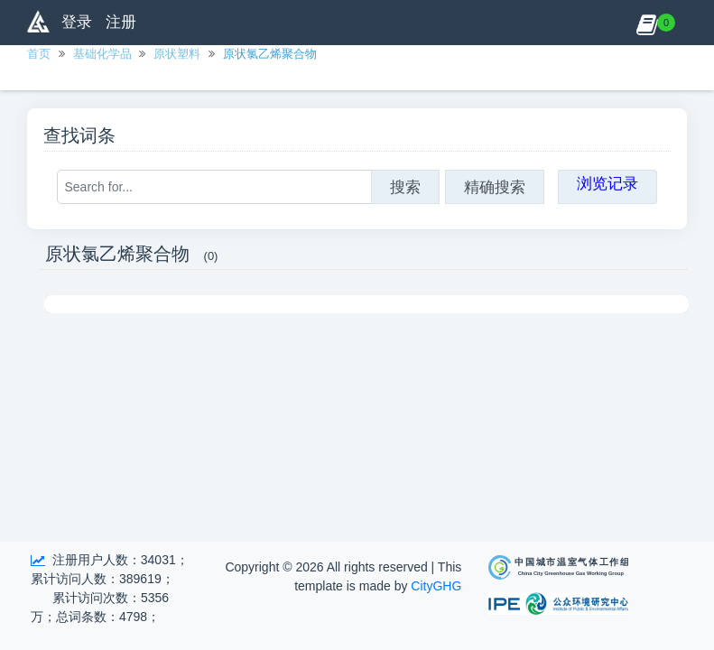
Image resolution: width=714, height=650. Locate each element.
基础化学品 (102, 53)
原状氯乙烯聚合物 (270, 53)
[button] (646, 22)
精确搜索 (494, 187)
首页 (39, 53)
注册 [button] (121, 22)
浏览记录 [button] (607, 183)
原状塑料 (176, 53)
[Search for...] (214, 187)
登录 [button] (76, 22)
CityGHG (436, 586)
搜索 (405, 187)
